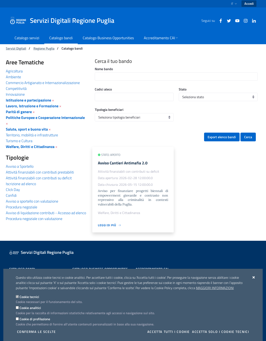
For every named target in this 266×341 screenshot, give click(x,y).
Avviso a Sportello (19, 166)
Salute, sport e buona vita (27, 129)
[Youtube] (236, 20)
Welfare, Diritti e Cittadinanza (30, 146)
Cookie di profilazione (35, 319)
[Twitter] (227, 20)
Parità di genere (19, 112)
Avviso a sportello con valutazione (32, 201)
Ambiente (13, 77)
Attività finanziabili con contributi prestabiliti (40, 172)
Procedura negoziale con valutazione (34, 218)
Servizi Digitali (16, 48)
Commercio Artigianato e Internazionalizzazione (43, 83)
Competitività (16, 88)
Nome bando (104, 68)
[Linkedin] (252, 20)
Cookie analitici (30, 307)
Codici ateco (103, 89)
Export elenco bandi (222, 136)
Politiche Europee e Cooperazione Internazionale (45, 117)
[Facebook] (219, 20)
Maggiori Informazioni (215, 287)
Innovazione (15, 94)
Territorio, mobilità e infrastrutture (32, 135)
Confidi (11, 195)
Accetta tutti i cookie (168, 332)
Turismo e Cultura (19, 141)
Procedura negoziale (21, 207)
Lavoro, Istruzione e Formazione (32, 106)
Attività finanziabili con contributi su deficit (39, 178)
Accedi (249, 3)
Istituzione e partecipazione (28, 100)
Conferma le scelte (36, 332)
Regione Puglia (43, 48)
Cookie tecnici (29, 296)
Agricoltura (14, 71)
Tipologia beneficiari (109, 109)
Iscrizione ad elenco (21, 184)
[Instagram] (244, 20)
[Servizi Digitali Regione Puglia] (64, 20)
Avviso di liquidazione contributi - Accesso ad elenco (46, 213)
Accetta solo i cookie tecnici (220, 332)
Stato (182, 89)
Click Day (13, 189)
